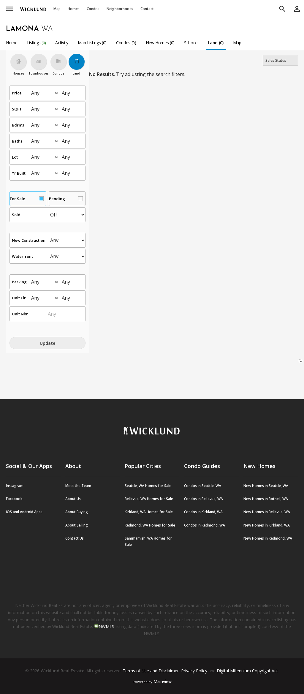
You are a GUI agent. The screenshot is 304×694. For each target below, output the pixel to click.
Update (47, 343)
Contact (147, 8)
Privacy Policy (194, 671)
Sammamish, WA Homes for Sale (148, 541)
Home (12, 42)
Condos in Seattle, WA (202, 485)
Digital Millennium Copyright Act (247, 671)
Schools (191, 42)
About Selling (76, 525)
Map (57, 8)
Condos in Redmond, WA (204, 525)
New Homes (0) (160, 42)
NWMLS (106, 626)
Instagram (14, 485)
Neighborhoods (120, 8)
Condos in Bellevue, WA (203, 498)
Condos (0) (126, 42)
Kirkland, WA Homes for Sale (149, 511)
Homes (74, 8)
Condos (93, 8)
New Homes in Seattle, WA (265, 485)
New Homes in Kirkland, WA (266, 525)
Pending (57, 198)
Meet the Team (78, 485)
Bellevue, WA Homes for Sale (149, 498)
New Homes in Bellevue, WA (266, 511)
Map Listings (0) (92, 42)
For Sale (17, 198)
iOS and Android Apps (24, 511)
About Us (73, 498)
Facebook (14, 498)
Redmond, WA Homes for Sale (150, 525)
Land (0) (216, 42)
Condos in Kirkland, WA (203, 511)
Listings (36, 42)
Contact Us (74, 538)
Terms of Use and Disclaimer (151, 671)
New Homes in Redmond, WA (267, 538)
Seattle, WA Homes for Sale (148, 485)
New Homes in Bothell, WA (265, 498)
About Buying (76, 511)
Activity (61, 42)
